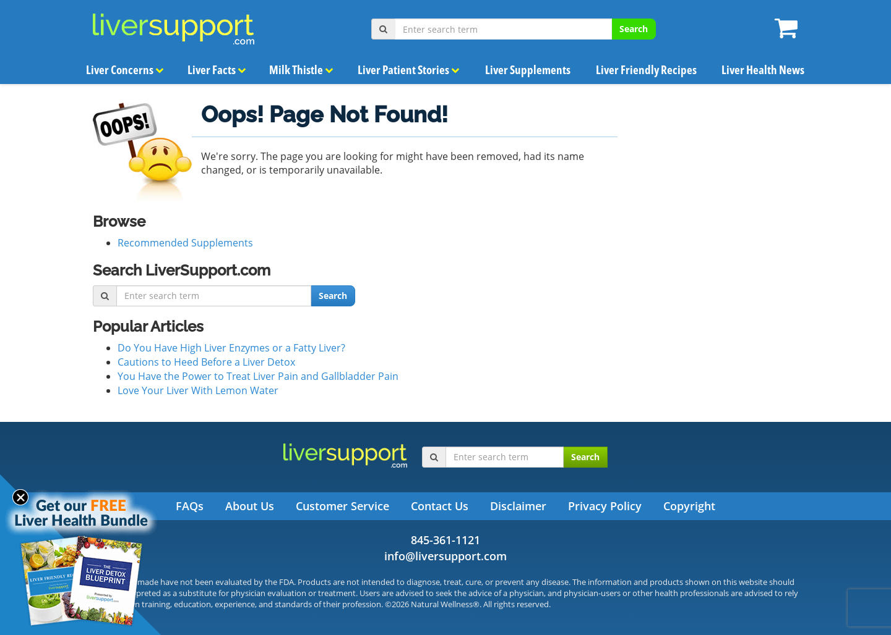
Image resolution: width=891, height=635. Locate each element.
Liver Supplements (528, 69)
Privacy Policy (605, 505)
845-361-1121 (445, 539)
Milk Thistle (300, 69)
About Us (249, 505)
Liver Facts (217, 69)
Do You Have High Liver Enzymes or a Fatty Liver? (231, 348)
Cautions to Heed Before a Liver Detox (206, 362)
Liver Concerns (125, 69)
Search (633, 29)
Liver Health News (763, 69)
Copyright (689, 505)
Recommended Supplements (185, 243)
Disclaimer (518, 505)
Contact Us (439, 505)
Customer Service (342, 505)
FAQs (190, 505)
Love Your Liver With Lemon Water (198, 390)
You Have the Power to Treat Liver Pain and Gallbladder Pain (258, 376)
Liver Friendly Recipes (645, 69)
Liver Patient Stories (408, 69)
